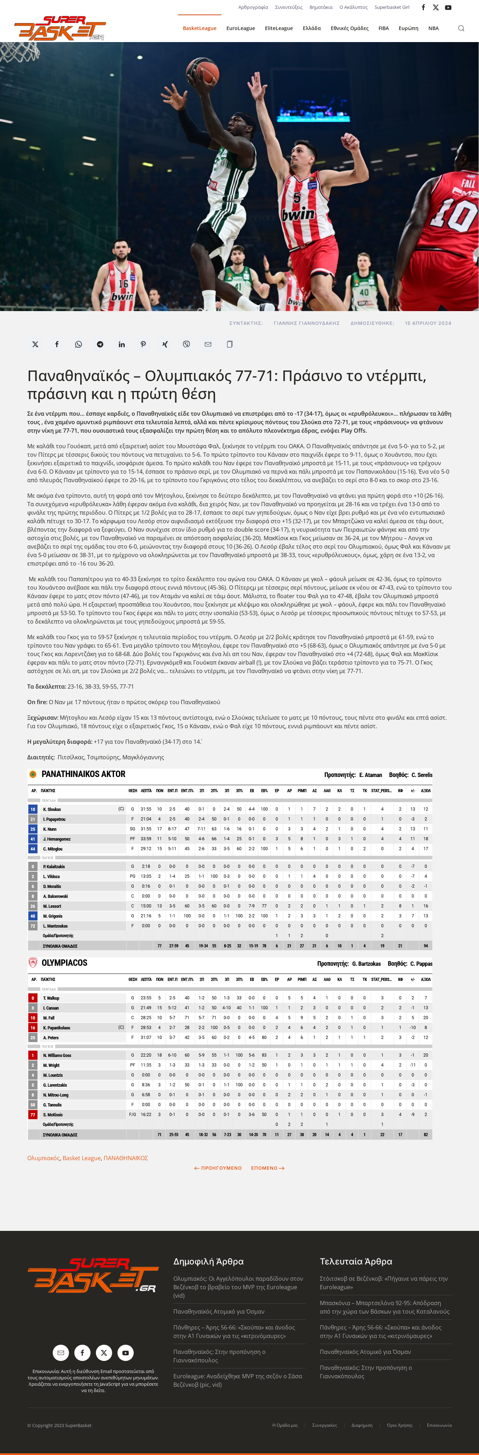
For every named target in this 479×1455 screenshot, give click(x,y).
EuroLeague (240, 28)
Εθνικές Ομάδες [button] (350, 28)
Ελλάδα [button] (312, 28)
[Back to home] (60, 28)
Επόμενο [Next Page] (268, 1168)
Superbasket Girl (392, 7)
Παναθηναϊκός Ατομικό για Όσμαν (219, 1311)
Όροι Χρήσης (399, 1425)
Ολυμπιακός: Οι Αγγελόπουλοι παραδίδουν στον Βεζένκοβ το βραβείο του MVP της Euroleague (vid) (238, 1287)
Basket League (82, 1158)
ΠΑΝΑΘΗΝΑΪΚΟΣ (126, 1158)
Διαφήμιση (362, 1425)
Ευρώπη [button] (409, 28)
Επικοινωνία (439, 1425)
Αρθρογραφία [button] (253, 7)
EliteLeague (279, 28)
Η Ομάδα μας (285, 1425)
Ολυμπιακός (43, 1158)
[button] (461, 28)
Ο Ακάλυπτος (354, 7)
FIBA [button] (384, 28)
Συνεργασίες (324, 1425)
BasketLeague (200, 28)
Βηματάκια (321, 7)
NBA (433, 28)
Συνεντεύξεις (288, 7)
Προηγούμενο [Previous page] (218, 1168)
